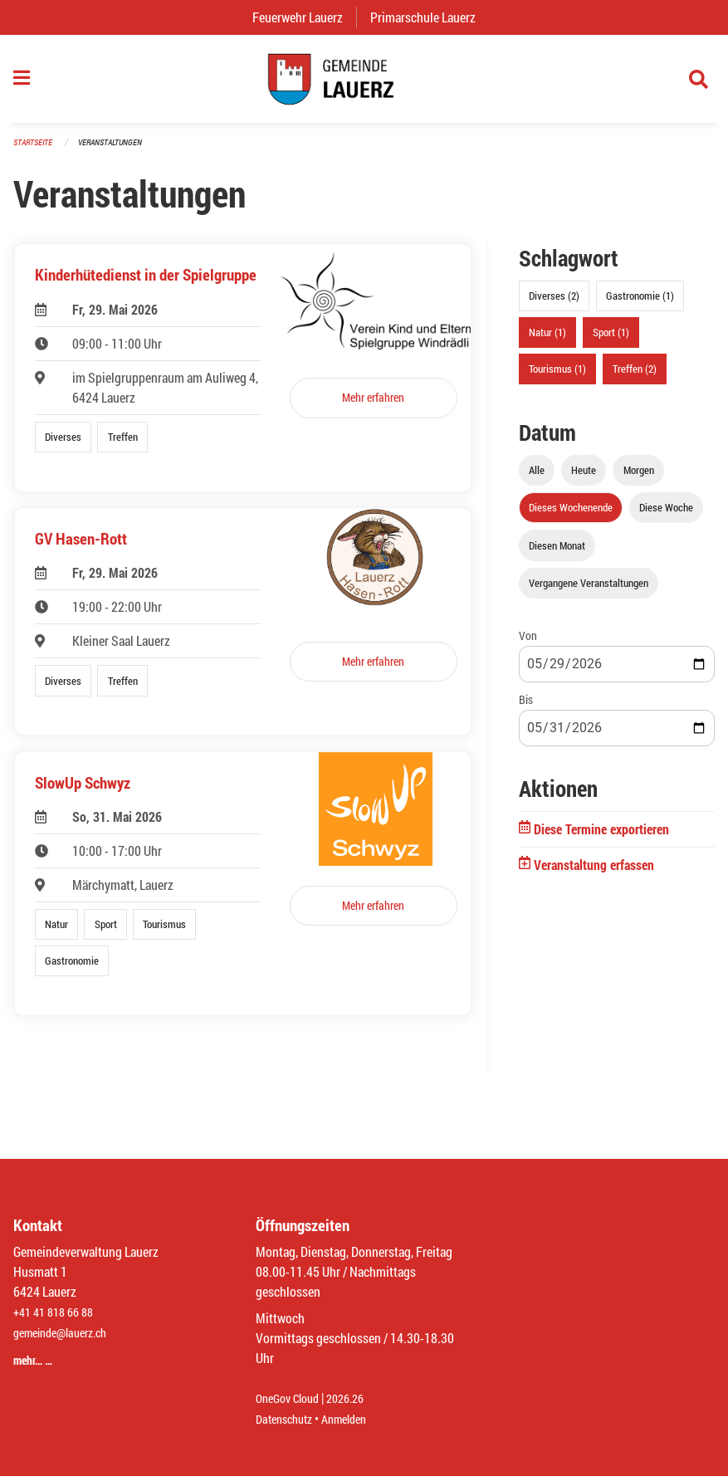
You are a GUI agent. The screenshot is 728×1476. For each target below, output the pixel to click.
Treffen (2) (635, 377)
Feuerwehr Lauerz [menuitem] (304, 17)
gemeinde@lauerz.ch (67, 1333)
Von (528, 644)
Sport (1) (611, 341)
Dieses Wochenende (571, 516)
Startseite (34, 150)
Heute (583, 479)
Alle (537, 479)
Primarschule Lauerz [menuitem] (429, 17)
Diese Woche (666, 516)
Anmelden (356, 1419)
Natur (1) (547, 341)
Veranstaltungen (117, 150)
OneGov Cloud (292, 1399)
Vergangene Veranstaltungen (588, 591)
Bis (526, 708)
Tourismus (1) (557, 377)
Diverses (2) (554, 304)
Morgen (638, 479)
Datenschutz (288, 1419)
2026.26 (357, 1399)
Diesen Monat (557, 553)
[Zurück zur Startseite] (363, 83)
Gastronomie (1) (640, 304)
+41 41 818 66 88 (58, 1313)
